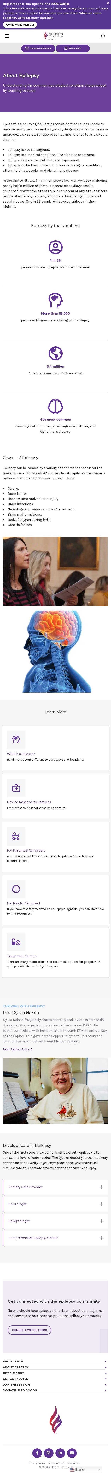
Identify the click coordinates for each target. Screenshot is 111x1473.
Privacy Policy (36, 1463)
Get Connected (16, 1379)
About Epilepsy (15, 1367)
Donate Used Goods (38, 48)
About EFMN (13, 1361)
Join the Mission (16, 1384)
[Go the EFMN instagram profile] (49, 1453)
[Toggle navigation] (7, 36)
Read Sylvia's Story (17, 1049)
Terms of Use (56, 1463)
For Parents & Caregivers (26, 850)
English (77, 1470)
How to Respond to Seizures (29, 802)
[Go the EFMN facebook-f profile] (37, 1453)
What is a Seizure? (21, 754)
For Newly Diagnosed (23, 903)
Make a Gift (72, 48)
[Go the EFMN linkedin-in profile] (60, 1453)
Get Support (13, 1373)
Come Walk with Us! (20, 24)
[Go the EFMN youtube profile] (72, 1453)
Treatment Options (22, 956)
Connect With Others (29, 1330)
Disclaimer (73, 1463)
